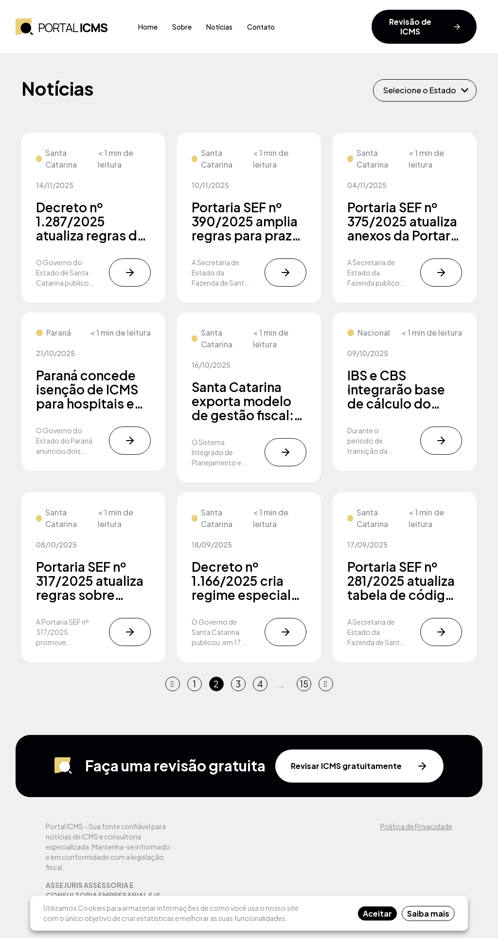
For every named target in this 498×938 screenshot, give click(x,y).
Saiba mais (428, 913)
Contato (261, 26)
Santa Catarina (61, 159)
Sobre (182, 26)
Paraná (58, 332)
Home (148, 26)
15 (304, 683)
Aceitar (377, 913)
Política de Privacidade (416, 826)
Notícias (219, 26)
